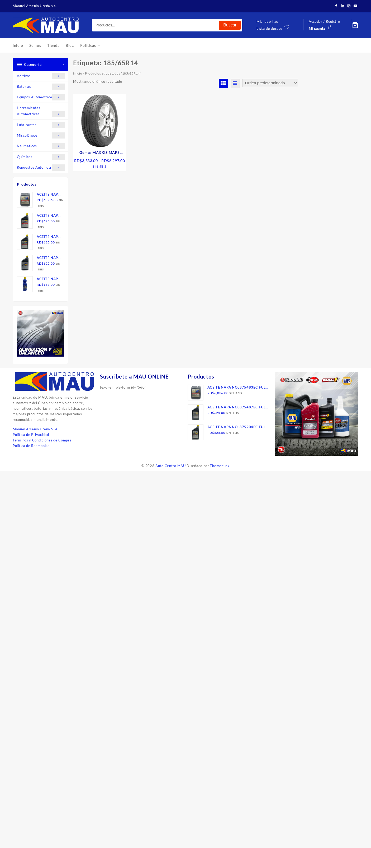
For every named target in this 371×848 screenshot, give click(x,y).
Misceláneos (41, 135)
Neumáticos (41, 146)
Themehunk (219, 466)
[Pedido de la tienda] (270, 83)
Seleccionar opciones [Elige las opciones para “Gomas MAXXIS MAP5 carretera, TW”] (101, 181)
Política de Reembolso (31, 446)
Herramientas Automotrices (41, 111)
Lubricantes (41, 125)
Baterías (41, 87)
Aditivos (41, 76)
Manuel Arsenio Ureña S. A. (36, 429)
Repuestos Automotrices (41, 167)
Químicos (41, 157)
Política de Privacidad (31, 434)
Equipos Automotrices (41, 97)
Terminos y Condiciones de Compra (42, 440)
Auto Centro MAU (170, 466)
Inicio (77, 73)
